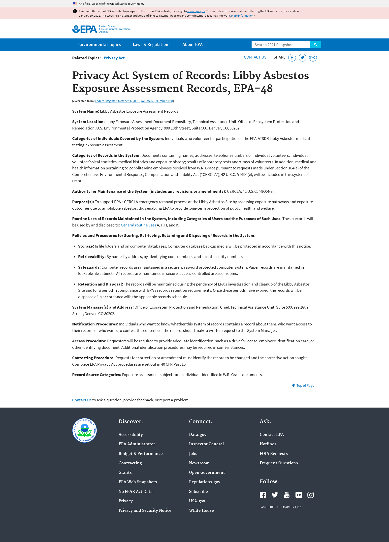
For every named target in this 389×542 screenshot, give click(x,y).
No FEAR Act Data (136, 492)
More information (242, 15)
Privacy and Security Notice (145, 511)
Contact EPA (272, 435)
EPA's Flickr (298, 495)
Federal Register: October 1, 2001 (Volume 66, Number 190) (134, 101)
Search (315, 44)
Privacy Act (114, 58)
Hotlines (268, 444)
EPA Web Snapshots (138, 482)
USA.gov (197, 501)
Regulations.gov (204, 482)
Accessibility (131, 435)
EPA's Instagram (310, 495)
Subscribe (198, 492)
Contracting (130, 463)
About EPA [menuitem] (192, 44)
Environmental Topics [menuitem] (99, 44)
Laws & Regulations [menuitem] (151, 44)
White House (201, 511)
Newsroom (199, 463)
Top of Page (305, 385)
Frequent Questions (279, 463)
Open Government (207, 473)
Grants (125, 473)
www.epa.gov (196, 11)
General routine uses (138, 225)
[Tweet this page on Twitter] (302, 58)
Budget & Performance (141, 454)
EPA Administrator (137, 444)
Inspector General (206, 444)
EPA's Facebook (263, 495)
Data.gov (197, 435)
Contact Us (255, 57)
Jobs (193, 454)
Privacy (126, 501)
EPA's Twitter (275, 495)
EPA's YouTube (287, 495)
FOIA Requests (274, 454)
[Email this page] (313, 58)
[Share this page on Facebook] (292, 58)
